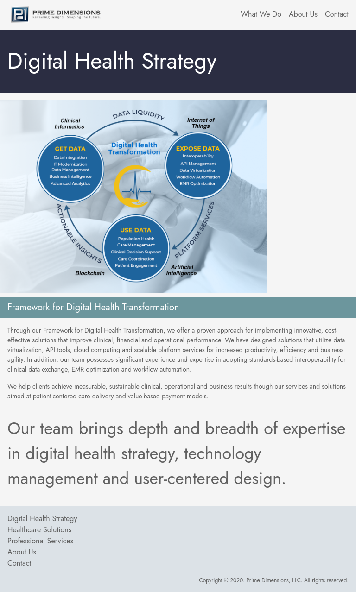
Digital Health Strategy (42, 518)
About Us (21, 552)
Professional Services (40, 540)
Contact (19, 563)
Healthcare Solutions (39, 529)
